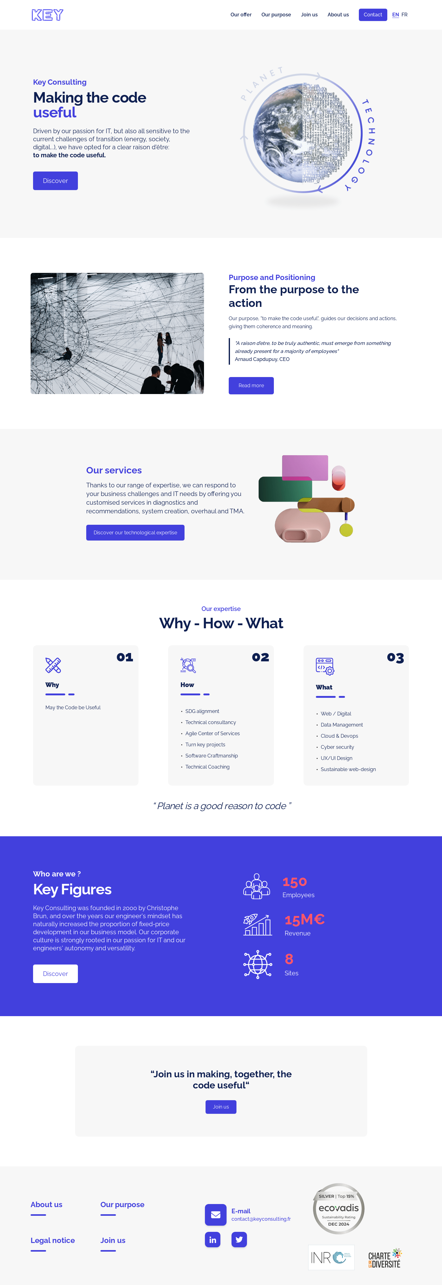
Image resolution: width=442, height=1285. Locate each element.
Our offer (241, 15)
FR (405, 15)
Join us (309, 15)
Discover (55, 180)
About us (338, 15)
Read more (251, 385)
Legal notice (53, 1244)
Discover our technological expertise (135, 533)
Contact (373, 15)
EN (395, 15)
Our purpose (276, 15)
